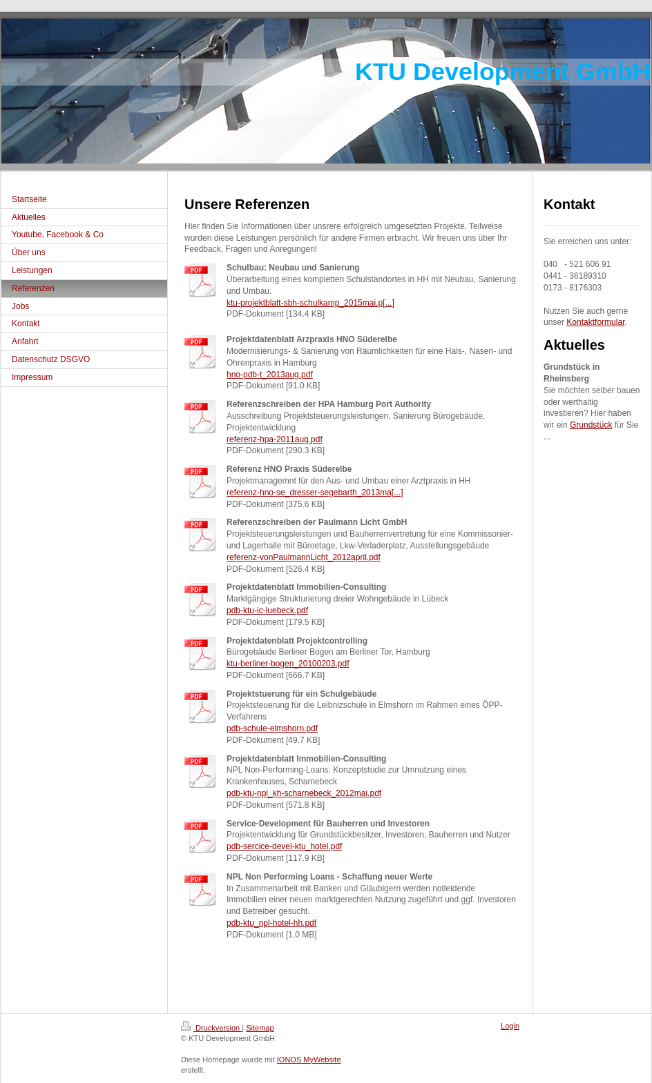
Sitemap (260, 1028)
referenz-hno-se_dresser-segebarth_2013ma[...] (315, 492)
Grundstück (591, 425)
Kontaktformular (595, 322)
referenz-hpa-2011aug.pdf (275, 439)
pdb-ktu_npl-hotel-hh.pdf (271, 923)
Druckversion (211, 1028)
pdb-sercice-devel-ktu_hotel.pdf (284, 846)
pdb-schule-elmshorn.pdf (272, 728)
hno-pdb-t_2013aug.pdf (270, 374)
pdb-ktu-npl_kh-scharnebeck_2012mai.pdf (304, 793)
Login (510, 1026)
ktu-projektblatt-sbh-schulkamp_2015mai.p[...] (310, 303)
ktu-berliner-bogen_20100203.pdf (288, 663)
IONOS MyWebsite (309, 1059)
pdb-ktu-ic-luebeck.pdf (267, 610)
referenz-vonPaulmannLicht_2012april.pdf (304, 557)
